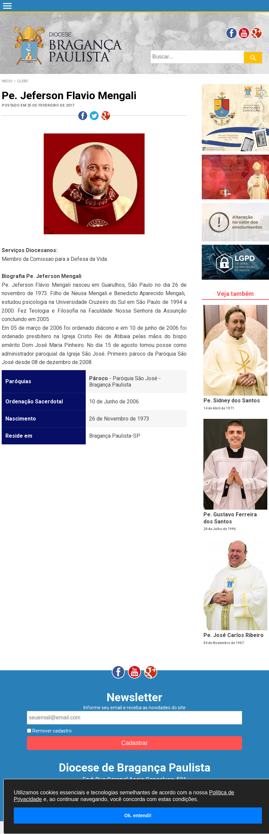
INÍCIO (7, 81)
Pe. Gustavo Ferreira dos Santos (230, 518)
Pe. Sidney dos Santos (231, 400)
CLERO (22, 81)
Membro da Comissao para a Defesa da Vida (54, 259)
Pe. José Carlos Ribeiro (233, 635)
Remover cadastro (51, 730)
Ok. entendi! (138, 815)
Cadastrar (134, 743)
